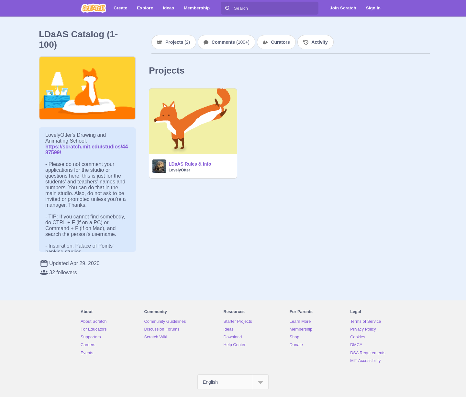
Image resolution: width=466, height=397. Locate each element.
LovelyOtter (179, 170)
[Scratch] (94, 8)
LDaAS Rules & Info (190, 164)
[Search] (227, 8)
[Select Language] (233, 382)
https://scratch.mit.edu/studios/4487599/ (86, 146)
